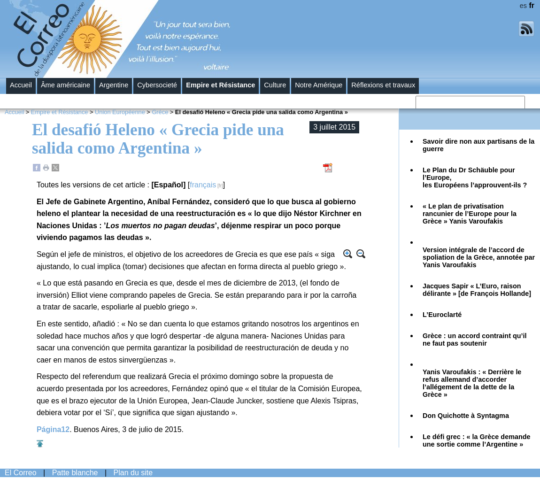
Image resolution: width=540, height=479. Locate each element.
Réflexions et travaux (383, 85)
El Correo (21, 473)
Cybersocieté (157, 85)
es (523, 5)
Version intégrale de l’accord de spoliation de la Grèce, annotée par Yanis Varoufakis (479, 257)
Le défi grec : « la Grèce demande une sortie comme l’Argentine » (477, 440)
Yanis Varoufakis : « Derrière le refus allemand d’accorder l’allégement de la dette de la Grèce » (472, 383)
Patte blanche (75, 473)
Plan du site (133, 473)
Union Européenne (120, 112)
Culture (275, 85)
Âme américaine (65, 85)
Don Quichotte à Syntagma (466, 415)
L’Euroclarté (442, 314)
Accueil (21, 85)
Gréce (160, 112)
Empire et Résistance (220, 85)
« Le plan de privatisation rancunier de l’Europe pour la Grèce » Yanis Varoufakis (470, 213)
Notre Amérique (318, 85)
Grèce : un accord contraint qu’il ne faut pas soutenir (475, 339)
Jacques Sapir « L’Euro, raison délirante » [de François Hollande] (477, 289)
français (203, 185)
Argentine (113, 85)
